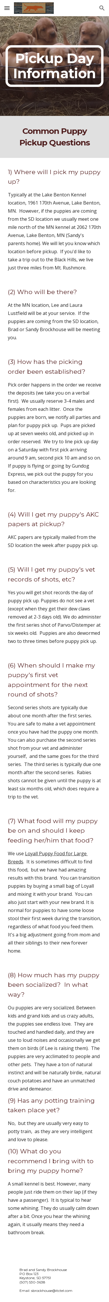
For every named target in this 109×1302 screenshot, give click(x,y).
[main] (55, 66)
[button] (7, 8)
